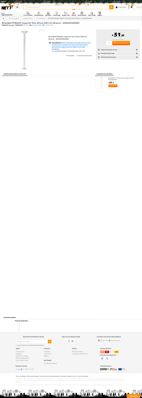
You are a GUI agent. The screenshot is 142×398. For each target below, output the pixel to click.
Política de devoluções (22, 358)
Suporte (3, 1)
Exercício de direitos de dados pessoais (50, 376)
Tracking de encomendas (79, 353)
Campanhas (47, 353)
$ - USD (31, 369)
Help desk (19, 353)
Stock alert (71, 55)
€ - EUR (18, 369)
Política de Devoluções (106, 57)
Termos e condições (21, 376)
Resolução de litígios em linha (68, 376)
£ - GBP (26, 369)
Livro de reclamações (82, 376)
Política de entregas (22, 356)
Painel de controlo (77, 351)
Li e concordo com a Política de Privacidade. (31, 345)
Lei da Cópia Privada (22, 360)
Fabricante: (5, 25)
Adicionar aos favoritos (85, 55)
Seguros (46, 356)
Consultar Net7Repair (50, 363)
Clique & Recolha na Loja (107, 50)
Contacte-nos (20, 351)
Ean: (30, 25)
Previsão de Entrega (105, 54)
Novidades (47, 351)
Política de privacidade (33, 376)
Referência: (18, 25)
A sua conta (122, 7)
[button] (7, 13)
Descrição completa (10, 317)
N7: (43, 25)
